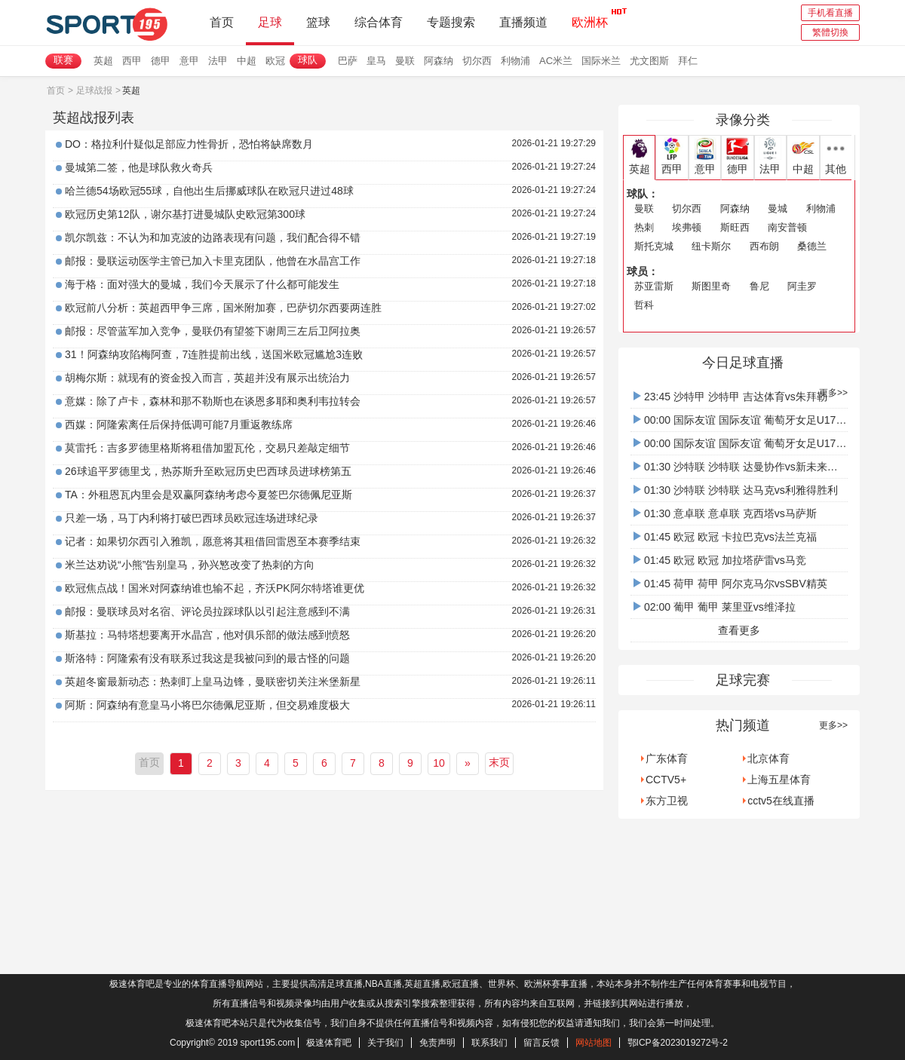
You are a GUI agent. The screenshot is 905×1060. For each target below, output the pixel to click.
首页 (222, 22)
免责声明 (437, 1042)
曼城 (777, 208)
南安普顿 (787, 227)
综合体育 (378, 22)
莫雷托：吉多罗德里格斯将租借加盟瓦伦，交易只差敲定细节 (207, 448)
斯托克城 (653, 246)
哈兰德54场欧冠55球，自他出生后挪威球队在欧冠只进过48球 (209, 191)
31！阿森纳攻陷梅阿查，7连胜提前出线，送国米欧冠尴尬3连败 (214, 354)
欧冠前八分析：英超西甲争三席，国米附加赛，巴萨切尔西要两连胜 (223, 308)
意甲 (189, 60)
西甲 (132, 60)
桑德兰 (812, 246)
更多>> (833, 393)
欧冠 (275, 60)
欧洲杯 (590, 18)
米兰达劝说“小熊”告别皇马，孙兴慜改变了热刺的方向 (189, 565)
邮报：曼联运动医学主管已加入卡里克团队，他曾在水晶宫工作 (212, 261)
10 (439, 763)
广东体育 (667, 758)
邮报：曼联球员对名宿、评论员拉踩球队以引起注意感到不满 (207, 611)
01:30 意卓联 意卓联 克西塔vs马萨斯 (725, 513)
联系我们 (489, 1042)
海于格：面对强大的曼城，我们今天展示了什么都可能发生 (202, 284)
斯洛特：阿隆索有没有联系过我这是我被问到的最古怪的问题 (207, 658)
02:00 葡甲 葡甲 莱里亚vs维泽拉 (715, 607)
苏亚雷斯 (653, 286)
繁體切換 (830, 32)
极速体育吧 (328, 1042)
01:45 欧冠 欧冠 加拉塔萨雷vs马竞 (720, 560)
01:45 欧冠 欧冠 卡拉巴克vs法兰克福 (725, 537)
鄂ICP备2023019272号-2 (677, 1042)
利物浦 (515, 60)
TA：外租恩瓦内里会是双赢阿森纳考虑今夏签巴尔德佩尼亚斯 (208, 495)
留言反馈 (541, 1042)
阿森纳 (438, 60)
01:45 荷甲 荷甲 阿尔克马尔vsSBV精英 (730, 583)
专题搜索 (451, 22)
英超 (103, 60)
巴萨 (347, 60)
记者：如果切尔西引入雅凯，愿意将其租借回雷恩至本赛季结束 (212, 541)
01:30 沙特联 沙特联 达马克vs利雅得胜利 (736, 490)
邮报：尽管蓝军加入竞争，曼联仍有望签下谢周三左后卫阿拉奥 (212, 331)
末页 (499, 762)
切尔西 (477, 60)
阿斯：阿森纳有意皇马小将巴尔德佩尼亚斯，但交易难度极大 (207, 705)
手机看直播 (830, 13)
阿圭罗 (802, 286)
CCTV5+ (666, 780)
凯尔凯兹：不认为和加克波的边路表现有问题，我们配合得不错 (212, 237)
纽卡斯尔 (711, 246)
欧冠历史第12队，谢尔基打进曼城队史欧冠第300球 (185, 214)
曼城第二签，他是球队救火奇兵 (139, 167)
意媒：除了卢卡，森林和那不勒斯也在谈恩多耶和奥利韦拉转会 (212, 401)
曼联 (405, 60)
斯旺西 (735, 227)
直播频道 (523, 22)
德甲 (160, 60)
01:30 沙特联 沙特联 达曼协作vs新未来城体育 (746, 467)
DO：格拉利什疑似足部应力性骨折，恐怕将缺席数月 (189, 144)
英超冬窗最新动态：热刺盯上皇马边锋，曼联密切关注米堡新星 (212, 682)
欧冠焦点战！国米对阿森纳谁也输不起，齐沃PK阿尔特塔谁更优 (214, 588)
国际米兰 (601, 60)
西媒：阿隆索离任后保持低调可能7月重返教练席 (179, 424)
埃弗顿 (686, 227)
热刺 (644, 227)
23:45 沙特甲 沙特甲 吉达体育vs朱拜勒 (730, 397)
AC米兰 (555, 60)
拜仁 (688, 60)
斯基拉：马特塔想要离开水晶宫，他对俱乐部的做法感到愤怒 (207, 635)
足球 (270, 22)
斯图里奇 (711, 286)
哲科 (644, 305)
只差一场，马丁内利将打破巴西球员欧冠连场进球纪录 (191, 518)
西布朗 (764, 246)
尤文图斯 (649, 60)
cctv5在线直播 (780, 801)
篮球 (318, 22)
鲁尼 (759, 286)
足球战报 (94, 90)
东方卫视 (667, 801)
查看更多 (739, 630)
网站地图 (593, 1042)
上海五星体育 (779, 780)
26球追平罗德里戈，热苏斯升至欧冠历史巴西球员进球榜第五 (208, 471)
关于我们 (385, 1042)
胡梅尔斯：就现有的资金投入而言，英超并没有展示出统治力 (207, 378)
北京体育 (768, 758)
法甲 (218, 60)
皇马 (376, 60)
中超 (246, 60)
